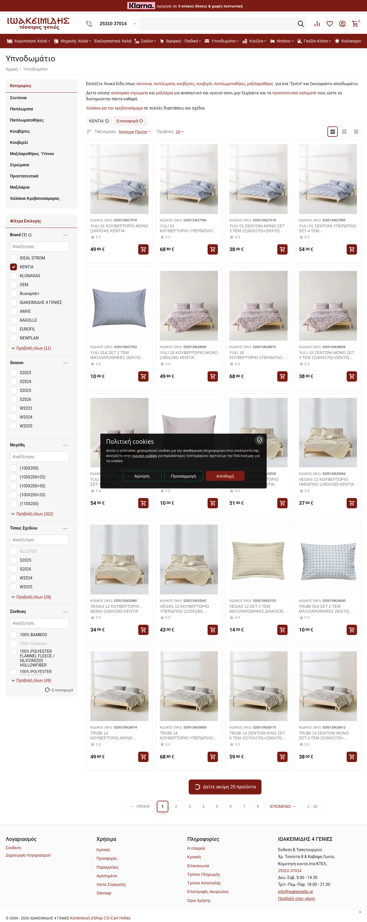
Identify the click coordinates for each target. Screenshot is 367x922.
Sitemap (104, 893)
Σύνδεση (13, 847)
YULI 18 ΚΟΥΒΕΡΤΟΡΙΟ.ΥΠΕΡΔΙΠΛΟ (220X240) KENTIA (255, 355)
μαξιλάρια (164, 93)
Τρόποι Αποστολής (204, 883)
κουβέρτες (186, 83)
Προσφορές (107, 858)
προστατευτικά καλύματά (294, 93)
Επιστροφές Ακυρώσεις (208, 891)
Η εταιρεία (196, 848)
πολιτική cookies (144, 456)
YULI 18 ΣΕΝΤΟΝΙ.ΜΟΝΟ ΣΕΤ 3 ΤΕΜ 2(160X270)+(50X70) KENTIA (326, 355)
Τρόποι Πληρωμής (203, 874)
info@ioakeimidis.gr (295, 891)
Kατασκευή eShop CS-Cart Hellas (100, 918)
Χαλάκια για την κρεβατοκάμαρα (114, 108)
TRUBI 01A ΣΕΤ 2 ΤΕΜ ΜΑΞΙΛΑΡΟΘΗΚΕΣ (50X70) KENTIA (324, 609)
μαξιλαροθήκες (260, 83)
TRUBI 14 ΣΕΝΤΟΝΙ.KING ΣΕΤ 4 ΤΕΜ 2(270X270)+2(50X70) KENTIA (257, 736)
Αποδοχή (225, 476)
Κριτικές (104, 849)
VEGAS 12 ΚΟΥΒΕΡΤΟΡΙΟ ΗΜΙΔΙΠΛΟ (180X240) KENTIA (326, 482)
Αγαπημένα (107, 876)
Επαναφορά (130, 121)
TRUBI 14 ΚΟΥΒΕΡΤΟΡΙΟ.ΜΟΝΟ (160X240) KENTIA (111, 736)
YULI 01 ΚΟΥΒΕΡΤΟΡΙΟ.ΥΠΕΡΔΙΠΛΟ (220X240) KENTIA (186, 228)
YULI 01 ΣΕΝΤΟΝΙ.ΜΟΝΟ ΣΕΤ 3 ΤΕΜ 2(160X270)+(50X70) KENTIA (257, 228)
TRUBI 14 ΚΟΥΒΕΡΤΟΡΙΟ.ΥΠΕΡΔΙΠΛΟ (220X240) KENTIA (186, 736)
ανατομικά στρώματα (129, 93)
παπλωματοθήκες (229, 83)
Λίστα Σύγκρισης (111, 884)
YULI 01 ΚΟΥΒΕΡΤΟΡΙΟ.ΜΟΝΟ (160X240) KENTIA (119, 228)
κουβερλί (204, 83)
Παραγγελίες (108, 867)
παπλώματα (164, 83)
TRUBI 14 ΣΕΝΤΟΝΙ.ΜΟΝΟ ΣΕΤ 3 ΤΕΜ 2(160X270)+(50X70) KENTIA (324, 736)
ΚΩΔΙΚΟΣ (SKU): (101, 220)
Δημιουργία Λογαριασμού (28, 855)
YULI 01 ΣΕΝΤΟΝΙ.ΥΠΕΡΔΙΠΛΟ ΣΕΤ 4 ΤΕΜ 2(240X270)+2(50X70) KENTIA (327, 228)
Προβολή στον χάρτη (296, 898)
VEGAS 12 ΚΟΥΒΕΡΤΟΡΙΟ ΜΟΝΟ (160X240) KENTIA (115, 609)
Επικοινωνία (198, 866)
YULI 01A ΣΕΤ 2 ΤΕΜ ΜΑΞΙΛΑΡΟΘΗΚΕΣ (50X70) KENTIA (115, 355)
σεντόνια (144, 83)
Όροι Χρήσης (199, 900)
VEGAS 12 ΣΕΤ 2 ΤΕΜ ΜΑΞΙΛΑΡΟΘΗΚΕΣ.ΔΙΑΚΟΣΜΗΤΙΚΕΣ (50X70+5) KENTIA (257, 609)
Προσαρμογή (183, 476)
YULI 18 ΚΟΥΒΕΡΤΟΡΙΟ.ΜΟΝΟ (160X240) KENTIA (189, 355)
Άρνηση (141, 476)
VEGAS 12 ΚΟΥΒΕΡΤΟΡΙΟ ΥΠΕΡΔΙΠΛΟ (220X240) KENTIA (184, 609)
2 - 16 (312, 806)
